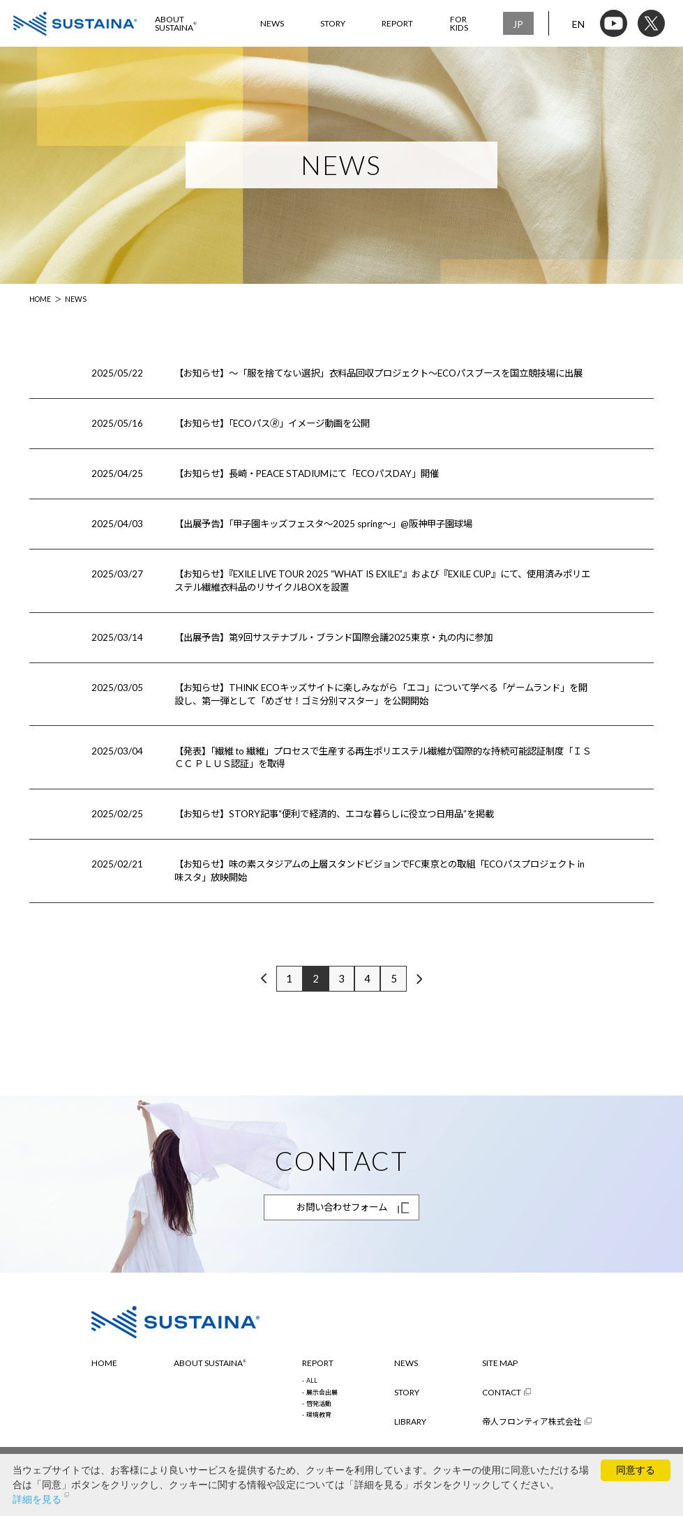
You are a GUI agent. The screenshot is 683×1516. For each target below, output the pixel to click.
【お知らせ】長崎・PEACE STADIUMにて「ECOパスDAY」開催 (306, 473)
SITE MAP (500, 1363)
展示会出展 (322, 1393)
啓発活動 (318, 1404)
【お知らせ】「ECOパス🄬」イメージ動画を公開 (272, 423)
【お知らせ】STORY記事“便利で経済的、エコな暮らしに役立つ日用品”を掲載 (334, 813)
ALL (311, 1381)
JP (518, 24)
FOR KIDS (459, 23)
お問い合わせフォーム (342, 1207)
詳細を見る (37, 1499)
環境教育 (318, 1415)
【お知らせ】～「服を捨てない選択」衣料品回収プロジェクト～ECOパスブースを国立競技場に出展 (378, 373)
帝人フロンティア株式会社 (532, 1422)
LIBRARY (410, 1422)
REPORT (397, 23)
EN (578, 24)
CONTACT (501, 1392)
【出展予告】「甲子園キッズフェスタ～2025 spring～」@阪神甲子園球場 (323, 523)
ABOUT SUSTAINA (176, 23)
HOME (40, 299)
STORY (332, 23)
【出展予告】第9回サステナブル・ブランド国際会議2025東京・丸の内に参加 (333, 637)
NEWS (272, 23)
